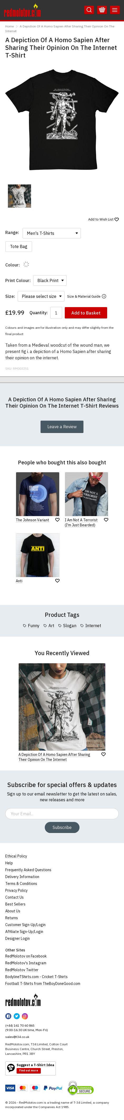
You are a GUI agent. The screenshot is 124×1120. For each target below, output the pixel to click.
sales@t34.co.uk (17, 1037)
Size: (10, 296)
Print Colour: (18, 280)
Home (9, 26)
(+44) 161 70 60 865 (19, 1025)
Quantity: (38, 312)
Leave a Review (62, 426)
